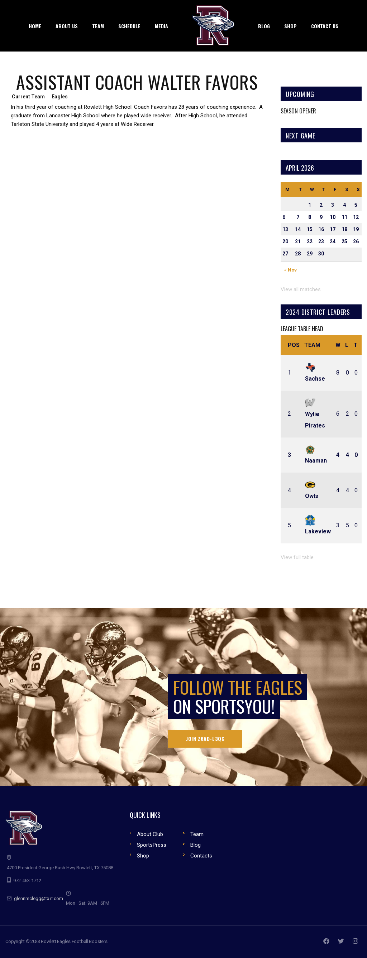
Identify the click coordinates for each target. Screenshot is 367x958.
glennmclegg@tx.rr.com (38, 898)
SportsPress (151, 845)
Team (312, 345)
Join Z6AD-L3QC (205, 738)
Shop (143, 855)
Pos (294, 345)
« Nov (290, 270)
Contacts (201, 855)
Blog (195, 845)
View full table (297, 557)
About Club (150, 834)
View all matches (301, 289)
